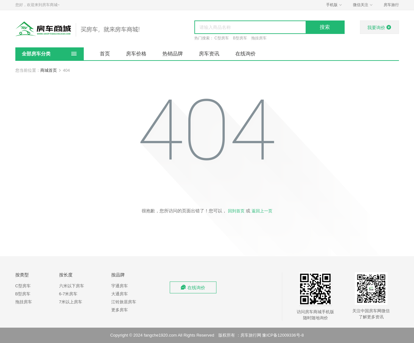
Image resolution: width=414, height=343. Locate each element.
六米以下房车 (71, 285)
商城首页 (48, 70)
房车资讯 (209, 53)
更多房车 (119, 309)
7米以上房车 (70, 301)
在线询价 (245, 53)
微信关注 (363, 5)
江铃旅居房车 (123, 301)
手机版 (334, 5)
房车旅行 (391, 5)
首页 (105, 53)
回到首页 (236, 210)
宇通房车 (119, 285)
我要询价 (379, 27)
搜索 (325, 27)
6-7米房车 (68, 293)
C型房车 (222, 38)
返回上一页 (262, 210)
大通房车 (119, 293)
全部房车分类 (36, 53)
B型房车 (240, 38)
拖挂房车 (259, 38)
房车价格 (136, 53)
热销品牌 (172, 53)
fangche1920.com (160, 335)
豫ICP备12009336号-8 (283, 335)
